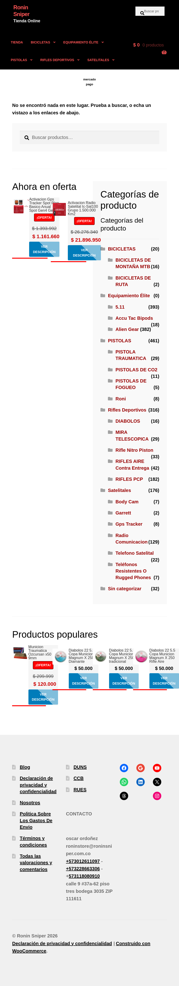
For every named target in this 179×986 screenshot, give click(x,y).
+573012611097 (83, 861)
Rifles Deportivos (127, 409)
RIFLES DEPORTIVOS (57, 60)
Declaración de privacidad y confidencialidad (38, 785)
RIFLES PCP (129, 479)
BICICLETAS (40, 42)
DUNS (80, 767)
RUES (79, 789)
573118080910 (84, 876)
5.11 (120, 307)
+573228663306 (83, 868)
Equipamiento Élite (129, 295)
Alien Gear (127, 329)
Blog (25, 767)
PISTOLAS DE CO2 (137, 369)
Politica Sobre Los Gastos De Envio (36, 820)
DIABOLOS (128, 421)
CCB (78, 778)
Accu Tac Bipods (134, 318)
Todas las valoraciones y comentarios (36, 863)
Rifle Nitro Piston (134, 450)
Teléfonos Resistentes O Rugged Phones (133, 571)
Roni (121, 398)
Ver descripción (44, 249)
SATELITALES (98, 60)
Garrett (123, 512)
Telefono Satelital (135, 553)
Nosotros (30, 802)
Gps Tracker (129, 524)
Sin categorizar (124, 588)
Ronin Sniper (21, 10)
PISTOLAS (19, 60)
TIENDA (17, 42)
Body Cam (127, 501)
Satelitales (119, 490)
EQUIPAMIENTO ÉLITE (80, 42)
